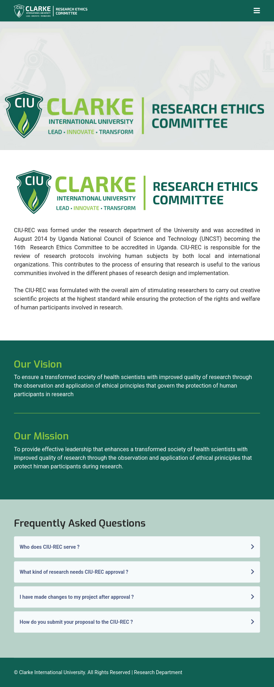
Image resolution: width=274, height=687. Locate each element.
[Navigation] (257, 10)
